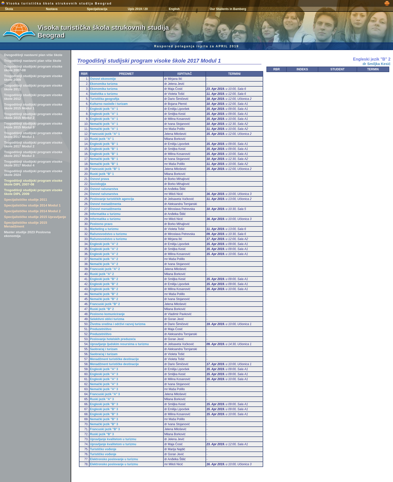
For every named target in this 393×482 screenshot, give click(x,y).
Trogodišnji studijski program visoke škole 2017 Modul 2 (33, 144)
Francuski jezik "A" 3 (105, 394)
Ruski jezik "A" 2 (102, 274)
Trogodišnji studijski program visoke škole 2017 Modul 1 (33, 135)
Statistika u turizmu (104, 94)
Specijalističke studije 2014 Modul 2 (32, 211)
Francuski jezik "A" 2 (105, 269)
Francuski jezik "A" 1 (105, 134)
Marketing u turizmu (104, 229)
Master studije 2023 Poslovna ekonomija (27, 234)
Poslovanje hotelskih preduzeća (113, 339)
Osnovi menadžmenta (105, 204)
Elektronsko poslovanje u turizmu (114, 459)
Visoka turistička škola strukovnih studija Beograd (56, 3)
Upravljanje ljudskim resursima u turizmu (119, 344)
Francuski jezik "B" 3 (105, 429)
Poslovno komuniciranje (107, 314)
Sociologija (98, 184)
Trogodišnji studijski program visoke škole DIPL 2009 (33, 192)
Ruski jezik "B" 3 (102, 434)
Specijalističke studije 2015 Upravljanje (35, 217)
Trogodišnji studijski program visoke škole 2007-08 (33, 68)
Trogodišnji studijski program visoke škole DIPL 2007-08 (33, 182)
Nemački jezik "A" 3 (104, 384)
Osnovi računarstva (104, 189)
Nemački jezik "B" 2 (104, 294)
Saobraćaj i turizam (104, 349)
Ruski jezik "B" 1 (102, 174)
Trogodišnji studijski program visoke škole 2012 (33, 97)
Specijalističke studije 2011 (25, 199)
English (174, 9)
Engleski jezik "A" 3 (104, 369)
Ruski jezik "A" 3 (102, 399)
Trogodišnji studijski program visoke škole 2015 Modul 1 (33, 106)
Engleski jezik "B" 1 (104, 144)
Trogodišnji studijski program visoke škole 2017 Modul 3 (33, 154)
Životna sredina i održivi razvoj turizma (117, 324)
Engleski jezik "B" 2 (104, 279)
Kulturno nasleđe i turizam (109, 104)
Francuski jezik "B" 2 (105, 304)
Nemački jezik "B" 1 (104, 159)
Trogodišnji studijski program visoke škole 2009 (33, 78)
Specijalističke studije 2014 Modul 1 (32, 205)
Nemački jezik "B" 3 (104, 419)
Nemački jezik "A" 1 (104, 124)
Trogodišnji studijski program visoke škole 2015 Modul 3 (33, 125)
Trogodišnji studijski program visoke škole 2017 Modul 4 (33, 163)
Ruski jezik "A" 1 (102, 139)
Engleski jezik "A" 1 (104, 109)
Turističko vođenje (103, 449)
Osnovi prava (99, 179)
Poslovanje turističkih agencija (112, 199)
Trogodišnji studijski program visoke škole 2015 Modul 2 (33, 116)
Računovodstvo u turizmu (108, 234)
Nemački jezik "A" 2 (104, 259)
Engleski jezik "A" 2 (104, 244)
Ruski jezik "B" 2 (102, 309)
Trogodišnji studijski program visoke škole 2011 (33, 87)
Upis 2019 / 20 (138, 9)
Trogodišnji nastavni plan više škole (32, 61)
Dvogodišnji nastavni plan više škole (33, 55)
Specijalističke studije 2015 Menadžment (25, 224)
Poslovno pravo (101, 224)
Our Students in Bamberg (228, 9)
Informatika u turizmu (105, 214)
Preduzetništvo (101, 329)
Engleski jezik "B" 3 (104, 404)
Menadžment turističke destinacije (114, 359)
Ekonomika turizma (104, 84)
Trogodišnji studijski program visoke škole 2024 (33, 173)
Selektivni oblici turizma (107, 319)
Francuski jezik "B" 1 (105, 169)
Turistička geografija (104, 99)
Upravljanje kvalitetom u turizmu (113, 439)
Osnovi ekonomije (103, 79)
